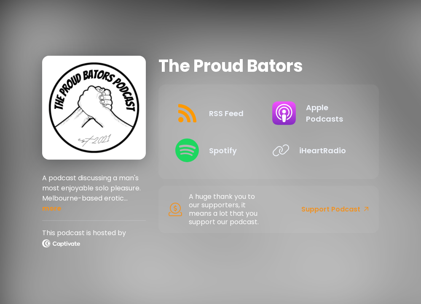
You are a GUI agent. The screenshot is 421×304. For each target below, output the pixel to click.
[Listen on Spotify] (217, 150)
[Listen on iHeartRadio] (314, 150)
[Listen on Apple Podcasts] (314, 113)
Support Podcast (335, 209)
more (51, 208)
